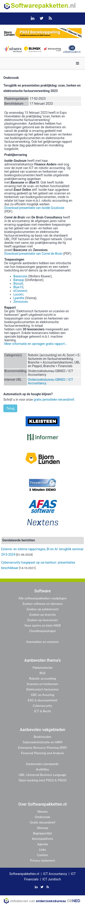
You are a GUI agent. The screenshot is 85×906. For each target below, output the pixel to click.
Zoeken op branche (42, 614)
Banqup (18, 280)
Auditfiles (42, 769)
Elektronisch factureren (42, 689)
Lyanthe (18, 298)
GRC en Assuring (42, 695)
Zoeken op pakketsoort (42, 609)
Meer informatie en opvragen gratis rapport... (35, 344)
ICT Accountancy (55, 874)
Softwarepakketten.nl (24, 874)
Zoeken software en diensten (42, 604)
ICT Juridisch (51, 879)
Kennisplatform (42, 839)
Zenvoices (20, 301)
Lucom (18, 294)
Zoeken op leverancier (42, 620)
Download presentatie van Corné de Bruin (33, 253)
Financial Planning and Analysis (42, 753)
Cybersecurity (42, 705)
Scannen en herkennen (42, 684)
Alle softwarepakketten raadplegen (42, 598)
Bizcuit (18, 283)
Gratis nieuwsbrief (42, 822)
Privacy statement (42, 860)
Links (42, 849)
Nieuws (42, 811)
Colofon (42, 855)
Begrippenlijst (42, 833)
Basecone (20, 276)
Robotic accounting (42, 678)
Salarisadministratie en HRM (42, 742)
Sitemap (42, 828)
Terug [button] (10, 408)
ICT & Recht (42, 711)
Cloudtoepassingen (42, 631)
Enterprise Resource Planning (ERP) (42, 747)
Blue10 (18, 287)
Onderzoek (42, 817)
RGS (42, 673)
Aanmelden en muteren (42, 642)
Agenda (42, 844)
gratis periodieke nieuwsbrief (54, 399)
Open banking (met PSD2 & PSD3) (42, 780)
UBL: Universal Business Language (42, 775)
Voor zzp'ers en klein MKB (42, 625)
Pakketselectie (42, 667)
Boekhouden (42, 737)
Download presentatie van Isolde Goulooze (34, 208)
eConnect (20, 291)
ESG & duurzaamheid (42, 700)
